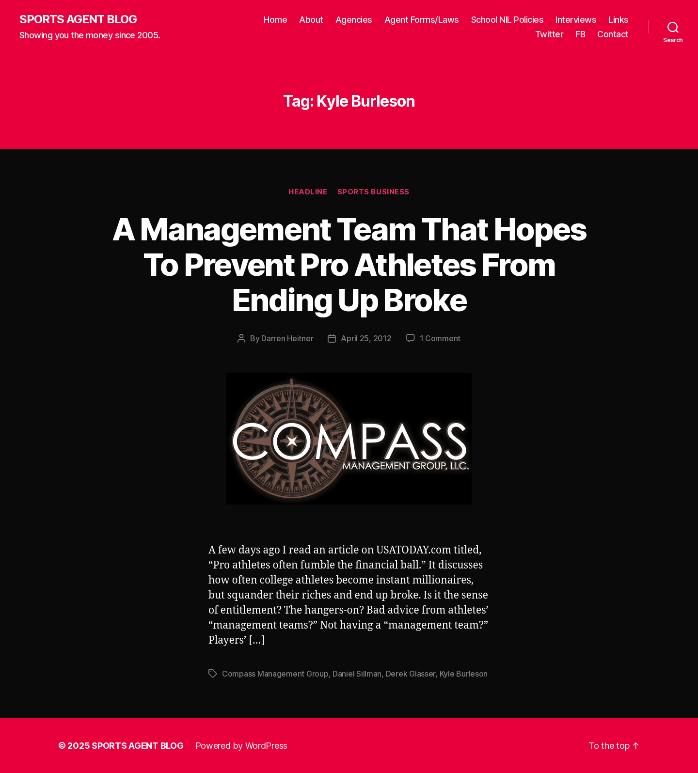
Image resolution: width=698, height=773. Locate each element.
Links (618, 20)
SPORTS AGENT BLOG (78, 19)
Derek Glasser (411, 673)
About (311, 20)
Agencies (353, 20)
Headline (307, 192)
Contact (613, 34)
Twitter (549, 34)
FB (580, 34)
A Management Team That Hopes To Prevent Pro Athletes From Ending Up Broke (349, 264)
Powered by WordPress (241, 746)
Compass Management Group (275, 673)
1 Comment (440, 338)
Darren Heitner (287, 338)
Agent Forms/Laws (421, 20)
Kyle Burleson (464, 673)
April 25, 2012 (366, 338)
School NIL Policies (507, 20)
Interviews (575, 20)
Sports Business (373, 192)
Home (275, 20)
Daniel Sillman (357, 673)
